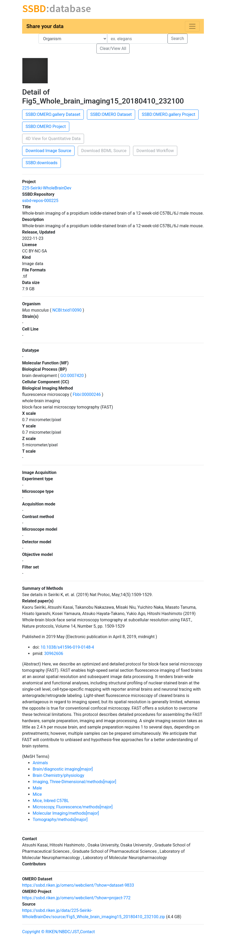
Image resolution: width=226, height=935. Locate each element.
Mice (37, 794)
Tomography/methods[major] (60, 819)
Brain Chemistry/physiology (58, 775)
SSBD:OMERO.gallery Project (168, 114)
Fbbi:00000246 (87, 394)
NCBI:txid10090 (67, 310)
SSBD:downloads (41, 162)
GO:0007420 (72, 375)
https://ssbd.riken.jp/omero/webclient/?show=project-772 (76, 897)
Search (177, 38)
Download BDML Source (103, 150)
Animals (40, 762)
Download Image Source (48, 150)
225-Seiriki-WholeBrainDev (46, 187)
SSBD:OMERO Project (46, 126)
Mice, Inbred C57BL (51, 800)
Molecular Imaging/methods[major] (66, 813)
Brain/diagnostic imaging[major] (63, 769)
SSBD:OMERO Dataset (111, 114)
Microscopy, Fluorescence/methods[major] (73, 806)
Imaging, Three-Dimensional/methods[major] (74, 781)
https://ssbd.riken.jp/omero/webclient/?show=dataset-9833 (78, 885)
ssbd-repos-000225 (40, 200)
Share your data (44, 26)
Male (37, 788)
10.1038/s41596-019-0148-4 (67, 647)
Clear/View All (113, 48)
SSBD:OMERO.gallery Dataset (53, 114)
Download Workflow (155, 150)
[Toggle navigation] (192, 26)
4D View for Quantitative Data (53, 138)
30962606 (53, 653)
